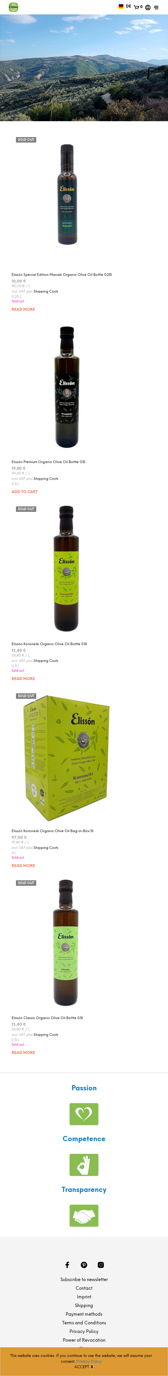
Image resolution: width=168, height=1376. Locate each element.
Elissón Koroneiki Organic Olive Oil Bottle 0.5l (49, 644)
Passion (84, 1088)
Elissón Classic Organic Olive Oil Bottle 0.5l (47, 1018)
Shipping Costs (46, 291)
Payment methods (84, 1314)
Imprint (84, 1297)
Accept (81, 1367)
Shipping (84, 1306)
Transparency (84, 1190)
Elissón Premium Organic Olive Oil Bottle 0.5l (48, 462)
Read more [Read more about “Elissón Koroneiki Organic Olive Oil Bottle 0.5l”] (23, 679)
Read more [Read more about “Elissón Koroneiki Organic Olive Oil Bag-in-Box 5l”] (23, 866)
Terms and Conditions (84, 1323)
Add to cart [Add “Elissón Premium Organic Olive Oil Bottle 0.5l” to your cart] (25, 492)
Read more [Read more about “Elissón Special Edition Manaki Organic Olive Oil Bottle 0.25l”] (23, 310)
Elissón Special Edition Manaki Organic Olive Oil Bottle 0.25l (62, 275)
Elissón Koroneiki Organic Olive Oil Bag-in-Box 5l (52, 831)
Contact (84, 1288)
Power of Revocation (84, 1340)
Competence (84, 1139)
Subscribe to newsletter (84, 1280)
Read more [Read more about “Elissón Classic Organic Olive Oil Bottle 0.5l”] (23, 1053)
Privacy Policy (84, 1332)
